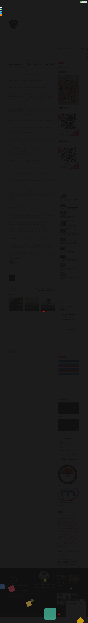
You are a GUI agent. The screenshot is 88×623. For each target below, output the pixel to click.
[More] (1, 15)
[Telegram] (1, 13)
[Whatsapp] (1, 9)
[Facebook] (1, 8)
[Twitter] (1, 11)
